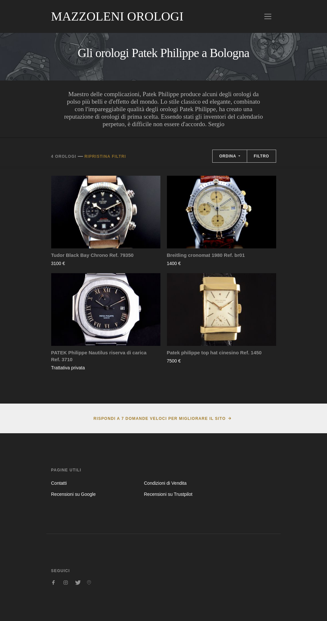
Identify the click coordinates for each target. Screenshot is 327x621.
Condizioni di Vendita (165, 483)
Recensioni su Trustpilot (168, 494)
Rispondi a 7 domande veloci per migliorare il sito (160, 418)
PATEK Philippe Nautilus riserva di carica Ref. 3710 (99, 356)
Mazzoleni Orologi (117, 16)
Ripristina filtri (105, 156)
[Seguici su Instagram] (65, 582)
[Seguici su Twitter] (77, 582)
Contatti (59, 483)
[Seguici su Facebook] (54, 582)
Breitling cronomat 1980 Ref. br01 (206, 255)
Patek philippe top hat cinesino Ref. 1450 (214, 352)
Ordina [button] (228, 156)
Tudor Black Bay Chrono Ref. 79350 (92, 255)
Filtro (261, 156)
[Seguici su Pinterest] (89, 582)
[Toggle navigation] (268, 16)
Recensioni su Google (73, 494)
